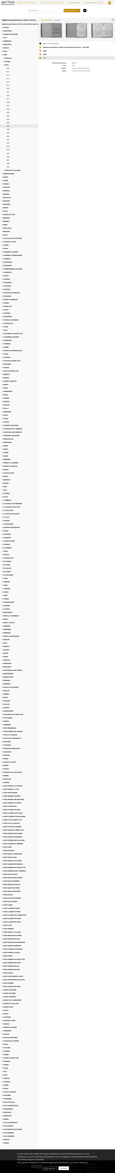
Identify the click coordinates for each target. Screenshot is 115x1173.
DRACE (5, 395)
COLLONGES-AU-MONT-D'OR (13, 333)
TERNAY (6, 1065)
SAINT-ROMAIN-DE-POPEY (12, 963)
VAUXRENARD (8, 1109)
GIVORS (5, 452)
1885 (7, 119)
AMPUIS (6, 48)
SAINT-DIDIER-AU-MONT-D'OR (13, 830)
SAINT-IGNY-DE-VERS (10, 874)
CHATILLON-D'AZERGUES (11, 293)
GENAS (5, 446)
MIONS (5, 653)
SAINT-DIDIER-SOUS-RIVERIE (12, 833)
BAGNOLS (6, 191)
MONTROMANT (8, 674)
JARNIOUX (6, 480)
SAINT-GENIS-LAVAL (10, 857)
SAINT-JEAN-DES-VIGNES (11, 888)
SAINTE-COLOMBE (9, 993)
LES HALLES (7, 568)
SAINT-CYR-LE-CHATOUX (11, 823)
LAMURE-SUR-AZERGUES (11, 527)
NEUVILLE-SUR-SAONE (10, 687)
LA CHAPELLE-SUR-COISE (11, 507)
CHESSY (6, 310)
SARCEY (6, 1014)
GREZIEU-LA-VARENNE (10, 463)
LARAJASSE (7, 537)
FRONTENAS (7, 442)
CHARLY (6, 276)
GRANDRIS (6, 459)
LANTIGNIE (7, 534)
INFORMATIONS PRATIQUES (94, 3)
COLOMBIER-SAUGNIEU (11, 337)
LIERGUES (6, 582)
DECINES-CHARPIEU (10, 381)
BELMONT (6, 201)
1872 (7, 75)
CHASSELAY (7, 286)
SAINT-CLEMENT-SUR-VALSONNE (14, 816)
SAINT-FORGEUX (8, 850)
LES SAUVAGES (8, 575)
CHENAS (6, 303)
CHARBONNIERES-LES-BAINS (12, 269)
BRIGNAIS (6, 218)
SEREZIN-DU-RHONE (10, 1027)
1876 (7, 89)
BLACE (5, 211)
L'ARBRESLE (7, 500)
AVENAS (6, 184)
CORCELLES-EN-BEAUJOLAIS (12, 350)
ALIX (5, 38)
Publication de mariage (12, 170)
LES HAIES (6, 565)
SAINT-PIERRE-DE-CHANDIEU (13, 949)
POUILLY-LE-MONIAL (10, 735)
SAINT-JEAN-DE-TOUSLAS (11, 884)
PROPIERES (7, 742)
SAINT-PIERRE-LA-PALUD (11, 952)
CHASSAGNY (7, 282)
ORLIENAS (6, 701)
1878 (7, 95)
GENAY (5, 449)
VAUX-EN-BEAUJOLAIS (10, 1105)
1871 (7, 72)
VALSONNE (7, 1095)
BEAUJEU (6, 194)
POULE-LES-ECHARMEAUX (12, 738)
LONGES (6, 599)
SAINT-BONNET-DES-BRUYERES (13, 799)
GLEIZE (5, 456)
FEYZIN (5, 418)
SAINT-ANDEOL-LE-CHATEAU (13, 786)
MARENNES (7, 629)
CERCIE (5, 248)
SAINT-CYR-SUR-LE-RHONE (12, 827)
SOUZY (5, 1044)
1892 (7, 143)
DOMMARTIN (7, 391)
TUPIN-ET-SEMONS (9, 1092)
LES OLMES (7, 572)
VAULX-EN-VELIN (9, 1102)
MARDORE (6, 626)
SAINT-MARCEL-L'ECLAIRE (12, 932)
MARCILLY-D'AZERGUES (11, 616)
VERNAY (6, 1119)
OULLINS (6, 704)
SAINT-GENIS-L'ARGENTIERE (12, 854)
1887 (7, 126)
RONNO (6, 776)
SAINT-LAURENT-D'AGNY (11, 908)
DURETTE (6, 401)
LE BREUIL (6, 544)
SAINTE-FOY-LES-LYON (11, 1003)
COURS (5, 354)
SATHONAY (7, 1017)
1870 (7, 68)
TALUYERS (6, 1048)
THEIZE (5, 1068)
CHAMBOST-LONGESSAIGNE (12, 255)
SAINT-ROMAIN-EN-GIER (11, 969)
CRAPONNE (7, 364)
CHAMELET (7, 259)
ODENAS (6, 694)
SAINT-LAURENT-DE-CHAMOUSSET (14, 915)
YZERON (6, 1143)
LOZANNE (6, 606)
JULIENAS (6, 493)
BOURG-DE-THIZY (9, 214)
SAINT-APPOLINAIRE (10, 793)
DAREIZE (6, 378)
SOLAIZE (6, 1034)
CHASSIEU (6, 289)
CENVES (6, 245)
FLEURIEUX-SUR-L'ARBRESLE (12, 429)
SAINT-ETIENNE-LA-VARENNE (13, 844)
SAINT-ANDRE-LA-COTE (11, 789)
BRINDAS (6, 221)
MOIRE (5, 657)
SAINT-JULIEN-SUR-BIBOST (12, 898)
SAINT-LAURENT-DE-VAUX (12, 922)
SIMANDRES (7, 1031)
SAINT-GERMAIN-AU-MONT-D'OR (14, 867)
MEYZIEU (6, 646)
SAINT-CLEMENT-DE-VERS (11, 810)
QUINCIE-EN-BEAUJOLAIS (11, 748)
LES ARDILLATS (8, 558)
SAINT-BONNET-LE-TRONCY (12, 803)
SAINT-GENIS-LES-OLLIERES (12, 861)
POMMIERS (7, 725)
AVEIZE (5, 180)
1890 (7, 136)
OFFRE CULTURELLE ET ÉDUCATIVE (52, 3)
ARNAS (5, 177)
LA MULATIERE (8, 510)
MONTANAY (7, 667)
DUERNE (6, 398)
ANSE (5, 55)
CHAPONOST (7, 265)
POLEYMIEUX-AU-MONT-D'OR (13, 714)
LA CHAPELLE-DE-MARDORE (12, 503)
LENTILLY (6, 555)
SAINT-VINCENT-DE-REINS (12, 986)
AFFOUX (6, 27)
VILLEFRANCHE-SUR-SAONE (12, 1129)
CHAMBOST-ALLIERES (10, 252)
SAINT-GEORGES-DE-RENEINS (13, 864)
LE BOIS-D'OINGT (9, 541)
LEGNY (5, 551)
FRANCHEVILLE (8, 439)
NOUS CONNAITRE (74, 3)
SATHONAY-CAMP (9, 1020)
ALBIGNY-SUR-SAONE (10, 34)
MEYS (5, 643)
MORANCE (6, 680)
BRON (5, 225)
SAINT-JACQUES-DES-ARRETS (13, 878)
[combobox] (72, 10)
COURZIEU (6, 357)
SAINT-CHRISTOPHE (10, 806)
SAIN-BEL (6, 782)
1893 (7, 146)
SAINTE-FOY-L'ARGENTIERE (12, 1000)
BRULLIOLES (7, 228)
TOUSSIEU (6, 1082)
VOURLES (6, 1139)
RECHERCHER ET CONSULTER (26, 3)
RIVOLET (6, 769)
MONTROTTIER (8, 677)
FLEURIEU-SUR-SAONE (10, 425)
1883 (7, 112)
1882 (7, 109)
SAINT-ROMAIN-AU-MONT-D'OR (14, 959)
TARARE (6, 1054)
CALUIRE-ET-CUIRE (9, 242)
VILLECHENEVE (8, 1126)
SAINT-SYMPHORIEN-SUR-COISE (14, 980)
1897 (7, 160)
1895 (7, 153)
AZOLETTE (6, 187)
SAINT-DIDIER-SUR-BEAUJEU (12, 837)
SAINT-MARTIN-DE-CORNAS (12, 935)
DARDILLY (6, 374)
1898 (7, 163)
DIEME (5, 388)
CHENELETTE (7, 306)
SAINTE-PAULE (8, 1007)
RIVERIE (6, 765)
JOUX (5, 490)
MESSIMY (6, 640)
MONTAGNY (7, 663)
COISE (5, 330)
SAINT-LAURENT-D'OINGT (12, 912)
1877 (7, 92)
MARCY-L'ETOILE (9, 623)
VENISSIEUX (7, 1112)
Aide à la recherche (35, 14)
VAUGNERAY (7, 1099)
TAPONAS (6, 1051)
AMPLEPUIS (7, 44)
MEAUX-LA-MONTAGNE (11, 636)
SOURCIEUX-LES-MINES (11, 1041)
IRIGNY (5, 476)
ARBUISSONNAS (8, 174)
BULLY (5, 235)
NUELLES (6, 691)
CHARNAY (6, 279)
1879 (7, 99)
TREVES (5, 1088)
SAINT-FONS (7, 847)
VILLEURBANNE (8, 1133)
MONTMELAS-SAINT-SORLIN (12, 670)
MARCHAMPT (7, 612)
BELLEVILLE (7, 197)
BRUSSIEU (6, 231)
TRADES (6, 1085)
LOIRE (5, 595)
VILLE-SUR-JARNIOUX (10, 1122)
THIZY (5, 1075)
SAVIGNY (6, 1024)
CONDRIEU (7, 344)
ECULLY (6, 408)
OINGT (5, 697)
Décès (7, 65)
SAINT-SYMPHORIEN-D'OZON (13, 976)
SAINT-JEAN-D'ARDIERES (11, 881)
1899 (7, 167)
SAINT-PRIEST (8, 956)
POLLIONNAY (7, 718)
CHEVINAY (6, 313)
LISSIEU (6, 592)
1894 (7, 150)
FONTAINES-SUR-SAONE (11, 435)
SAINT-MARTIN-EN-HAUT (11, 939)
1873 (7, 78)
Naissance (8, 58)
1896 (7, 157)
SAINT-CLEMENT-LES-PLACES (13, 813)
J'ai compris (63, 1168)
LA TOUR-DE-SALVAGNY (11, 514)
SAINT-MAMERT (8, 929)
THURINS (6, 1078)
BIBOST (5, 208)
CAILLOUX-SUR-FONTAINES (12, 238)
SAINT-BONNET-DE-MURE (11, 796)
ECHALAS (6, 405)
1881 (7, 106)
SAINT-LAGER (7, 905)
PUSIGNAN (7, 745)
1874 (7, 82)
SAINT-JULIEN (8, 895)
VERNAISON (7, 1116)
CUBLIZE (6, 367)
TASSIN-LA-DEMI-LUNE (11, 1058)
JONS (5, 486)
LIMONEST (6, 589)
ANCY (5, 51)
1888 (7, 129)
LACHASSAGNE (8, 524)
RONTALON (7, 779)
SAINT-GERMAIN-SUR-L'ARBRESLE (14, 871)
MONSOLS (6, 660)
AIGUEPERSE (7, 31)
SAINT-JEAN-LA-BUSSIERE (11, 891)
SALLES (5, 1010)
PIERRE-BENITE (8, 711)
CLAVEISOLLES (8, 323)
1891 (7, 140)
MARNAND (7, 633)
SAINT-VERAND (8, 983)
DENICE (5, 384)
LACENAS (6, 520)
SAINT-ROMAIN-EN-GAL (11, 966)
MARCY (5, 619)
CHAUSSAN (7, 296)
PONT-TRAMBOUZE (9, 728)
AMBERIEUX (7, 41)
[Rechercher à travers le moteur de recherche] (46, 11)
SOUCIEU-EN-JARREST (10, 1037)
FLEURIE (6, 422)
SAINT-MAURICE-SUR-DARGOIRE (14, 942)
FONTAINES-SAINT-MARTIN (12, 432)
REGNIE (5, 759)
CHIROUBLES (7, 316)
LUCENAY (6, 609)
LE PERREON (7, 548)
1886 (7, 123)
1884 (7, 116)
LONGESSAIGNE (8, 602)
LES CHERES (7, 561)
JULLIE (5, 497)
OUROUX (6, 708)
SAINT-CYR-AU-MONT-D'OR (12, 820)
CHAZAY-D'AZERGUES (10, 299)
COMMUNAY (7, 340)
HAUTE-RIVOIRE (8, 473)
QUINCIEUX (7, 752)
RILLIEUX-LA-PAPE (9, 762)
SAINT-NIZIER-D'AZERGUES (12, 946)
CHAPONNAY (7, 262)
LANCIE (5, 531)
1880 (7, 102)
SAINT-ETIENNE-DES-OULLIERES (14, 840)
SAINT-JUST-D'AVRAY (10, 901)
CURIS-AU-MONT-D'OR (10, 371)
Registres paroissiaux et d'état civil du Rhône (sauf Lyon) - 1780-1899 (21, 24)
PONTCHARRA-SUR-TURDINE (13, 731)
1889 (7, 133)
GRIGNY (6, 469)
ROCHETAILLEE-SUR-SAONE (12, 772)
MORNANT (6, 684)
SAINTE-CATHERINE (9, 990)
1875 (7, 85)
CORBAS (6, 347)
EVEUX (5, 415)
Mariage (7, 61)
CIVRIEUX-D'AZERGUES (11, 320)
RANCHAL (6, 755)
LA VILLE (6, 517)
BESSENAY (6, 204)
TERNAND (6, 1061)
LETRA (5, 578)
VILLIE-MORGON (8, 1136)
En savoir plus (50, 1168)
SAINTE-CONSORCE (9, 997)
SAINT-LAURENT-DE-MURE (12, 918)
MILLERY (6, 650)
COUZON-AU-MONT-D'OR (11, 361)
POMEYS (6, 721)
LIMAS (5, 585)
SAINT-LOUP (7, 925)
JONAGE (6, 483)
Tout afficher (46, 20)
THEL (5, 1071)
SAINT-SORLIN (8, 973)
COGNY (5, 327)
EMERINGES (7, 412)
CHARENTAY (7, 272)
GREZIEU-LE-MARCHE (10, 466)
